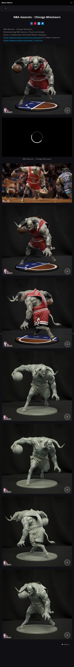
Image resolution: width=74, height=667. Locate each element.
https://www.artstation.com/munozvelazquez (23, 37)
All (6, 8)
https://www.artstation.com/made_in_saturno (23, 40)
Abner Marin (6, 3)
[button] (65, 644)
